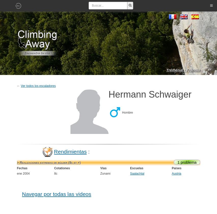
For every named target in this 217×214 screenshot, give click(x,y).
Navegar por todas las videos (56, 194)
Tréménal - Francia (183, 70)
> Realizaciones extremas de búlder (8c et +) (49, 162)
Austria (176, 173)
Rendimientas (70, 152)
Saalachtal (137, 173)
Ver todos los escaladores (38, 86)
